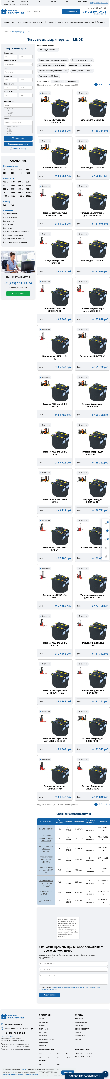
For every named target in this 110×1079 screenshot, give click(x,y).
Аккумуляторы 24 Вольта (79, 65)
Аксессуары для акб (83, 1056)
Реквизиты (43, 1042)
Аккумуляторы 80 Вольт (48, 76)
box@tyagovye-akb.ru (99, 3)
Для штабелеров (24, 22)
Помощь (79, 1014)
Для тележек (63, 22)
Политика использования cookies (15, 1049)
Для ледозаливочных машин (15, 242)
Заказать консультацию (18, 144)
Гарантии (79, 1025)
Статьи (78, 1038)
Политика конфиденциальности (15, 1044)
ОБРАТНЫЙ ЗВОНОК (100, 14)
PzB (12, 205)
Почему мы (43, 1022)
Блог (68, 1)
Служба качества (46, 1038)
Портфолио (44, 1028)
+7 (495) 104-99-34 (93, 11)
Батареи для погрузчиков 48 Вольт (53, 71)
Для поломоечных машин (13, 235)
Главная (6, 32)
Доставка (79, 1018)
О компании (9, 1)
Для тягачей (51, 22)
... (103, 85)
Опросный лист (10, 4)
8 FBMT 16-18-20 (18, 126)
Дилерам (24, 1)
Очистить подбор (19, 149)
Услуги (38, 1)
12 (106, 85)
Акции (53, 1)
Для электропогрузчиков (82, 60)
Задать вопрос (50, 994)
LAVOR (18, 114)
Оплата (78, 1032)
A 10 (18, 128)
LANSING (18, 112)
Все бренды (101, 22)
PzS (4, 205)
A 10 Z (18, 130)
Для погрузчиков (9, 22)
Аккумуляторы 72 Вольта (82, 71)
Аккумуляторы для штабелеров (52, 65)
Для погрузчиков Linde (48, 50)
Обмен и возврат (82, 1028)
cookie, (23, 1069)
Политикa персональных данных (15, 1046)
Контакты (24, 4)
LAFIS (18, 110)
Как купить (82, 1)
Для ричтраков (38, 22)
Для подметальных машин (14, 239)
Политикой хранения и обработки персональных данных (71, 987)
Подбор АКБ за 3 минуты (84, 1076)
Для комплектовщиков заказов (82, 22)
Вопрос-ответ (80, 1035)
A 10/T (18, 134)
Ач (5, 182)
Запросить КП (71, 12)
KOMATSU (18, 108)
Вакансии (43, 1035)
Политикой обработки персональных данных (21, 1074)
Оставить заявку (18, 293)
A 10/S (18, 132)
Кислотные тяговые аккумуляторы (53, 60)
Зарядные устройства (84, 1053)
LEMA (18, 116)
